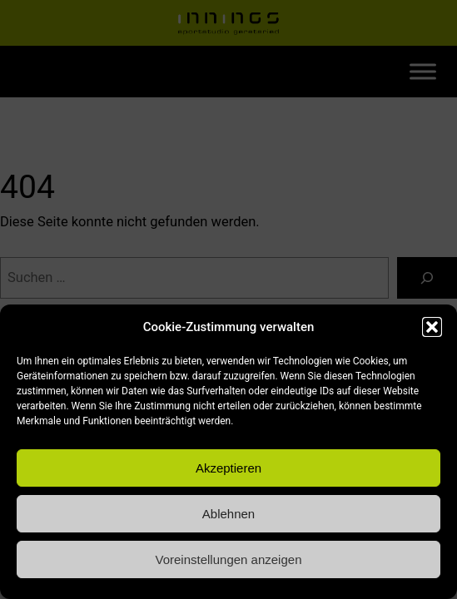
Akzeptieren (228, 468)
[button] (432, 327)
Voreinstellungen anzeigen (229, 559)
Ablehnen (228, 514)
